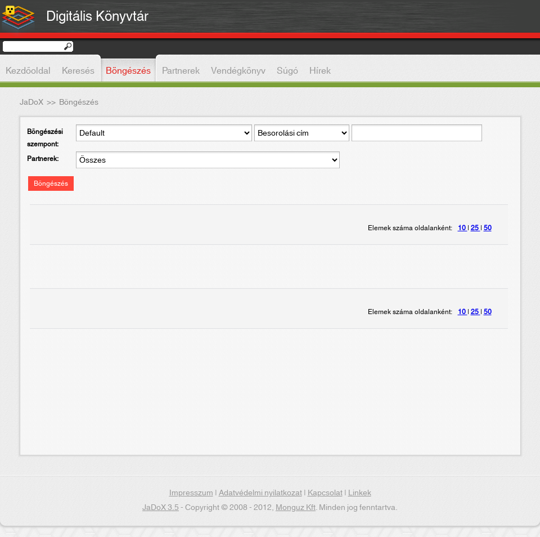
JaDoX (31, 102)
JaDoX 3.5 (160, 507)
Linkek (359, 493)
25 (475, 228)
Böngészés (51, 183)
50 (488, 228)
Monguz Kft (296, 507)
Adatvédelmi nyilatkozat (260, 493)
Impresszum (191, 493)
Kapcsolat (325, 493)
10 (462, 228)
